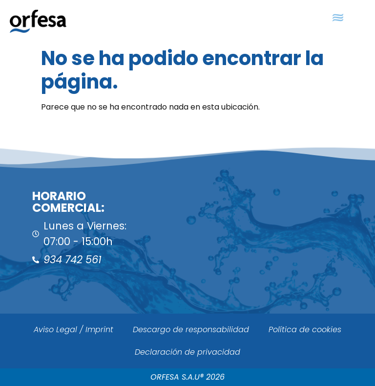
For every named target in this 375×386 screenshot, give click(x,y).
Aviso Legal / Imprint (73, 329)
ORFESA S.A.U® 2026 (187, 377)
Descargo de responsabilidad (191, 329)
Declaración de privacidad (187, 352)
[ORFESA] (281, 229)
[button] (338, 18)
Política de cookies (305, 329)
